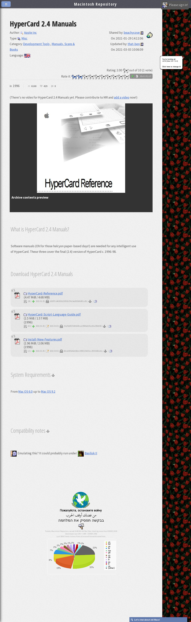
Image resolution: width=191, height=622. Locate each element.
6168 (33, 86)
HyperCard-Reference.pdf (43, 293)
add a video (121, 97)
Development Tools (36, 44)
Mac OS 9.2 (48, 392)
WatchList (141, 76)
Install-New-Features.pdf (43, 339)
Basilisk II (87, 453)
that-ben (134, 44)
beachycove (132, 33)
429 (45, 86)
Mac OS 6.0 (25, 392)
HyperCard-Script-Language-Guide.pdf (52, 314)
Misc (22, 38)
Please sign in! (175, 5)
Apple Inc (28, 33)
